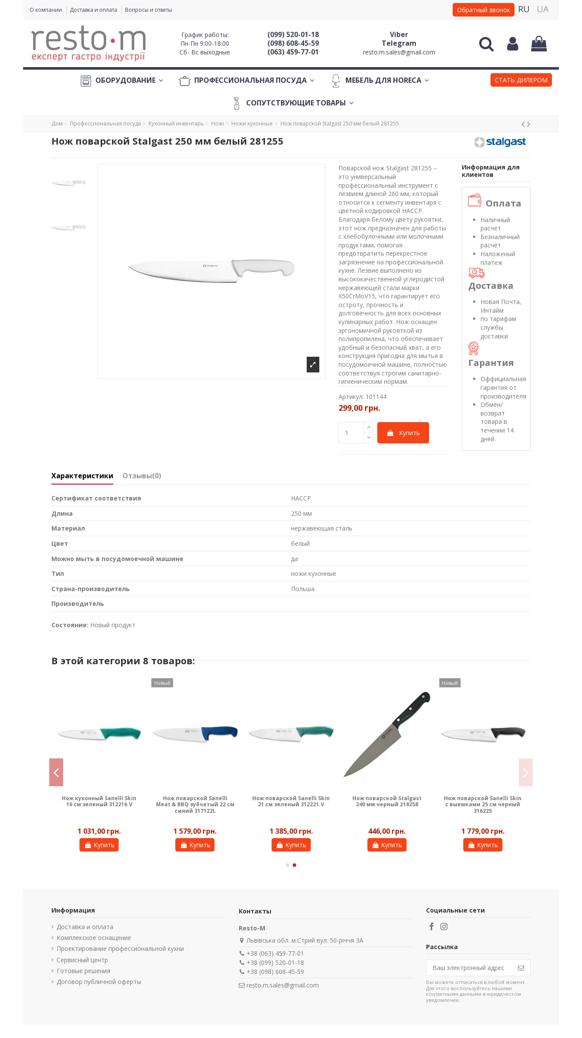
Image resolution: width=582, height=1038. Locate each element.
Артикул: (351, 396)
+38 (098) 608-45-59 (275, 971)
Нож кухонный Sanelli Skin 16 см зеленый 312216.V (99, 801)
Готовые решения (83, 971)
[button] (521, 81)
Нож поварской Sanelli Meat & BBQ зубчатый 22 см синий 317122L (195, 805)
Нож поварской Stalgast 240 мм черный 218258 (387, 801)
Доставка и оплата (94, 10)
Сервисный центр (82, 960)
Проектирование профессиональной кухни (120, 948)
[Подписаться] (521, 968)
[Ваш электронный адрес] (469, 968)
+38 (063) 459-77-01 (275, 953)
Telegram (399, 43)
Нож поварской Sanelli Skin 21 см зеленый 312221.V (291, 801)
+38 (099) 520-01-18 (275, 962)
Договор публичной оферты (99, 981)
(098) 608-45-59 (293, 43)
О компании (46, 10)
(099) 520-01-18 (293, 34)
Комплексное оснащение (94, 937)
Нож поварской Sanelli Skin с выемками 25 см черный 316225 (482, 805)
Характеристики (82, 476)
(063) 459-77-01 (293, 52)
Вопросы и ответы (148, 10)
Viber (399, 34)
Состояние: (69, 625)
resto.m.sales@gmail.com (399, 52)
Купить (403, 433)
